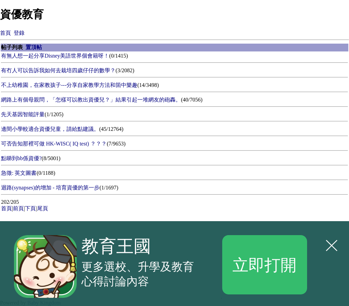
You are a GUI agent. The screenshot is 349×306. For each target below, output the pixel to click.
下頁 (30, 208)
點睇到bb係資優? (21, 158)
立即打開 (264, 264)
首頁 (5, 33)
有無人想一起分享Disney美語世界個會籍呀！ (55, 56)
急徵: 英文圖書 (18, 173)
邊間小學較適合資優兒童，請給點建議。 (50, 129)
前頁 (18, 208)
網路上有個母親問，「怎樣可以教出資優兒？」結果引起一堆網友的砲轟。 (91, 100)
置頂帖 (34, 47)
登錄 (19, 33)
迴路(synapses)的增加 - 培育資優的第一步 (50, 187)
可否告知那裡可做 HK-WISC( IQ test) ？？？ (54, 144)
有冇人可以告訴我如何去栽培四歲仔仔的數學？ (58, 70)
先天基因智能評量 (23, 114)
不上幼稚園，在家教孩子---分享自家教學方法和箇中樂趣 (69, 85)
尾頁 (42, 208)
